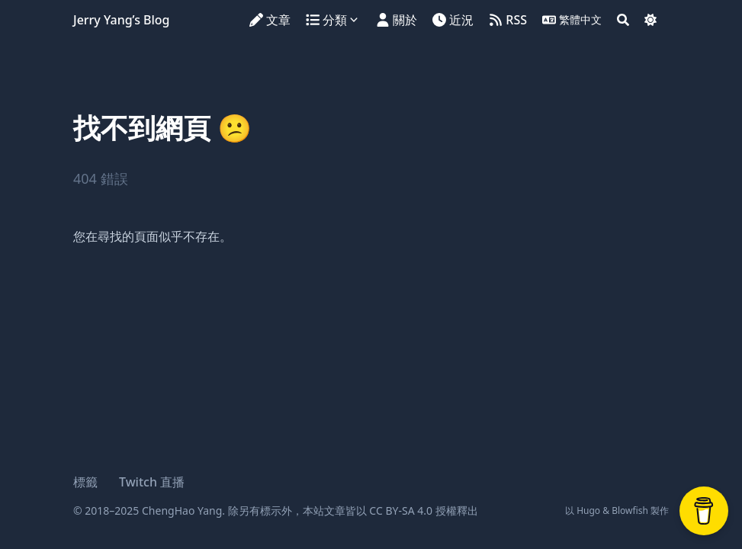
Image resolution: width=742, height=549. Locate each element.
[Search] (623, 20)
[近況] (453, 20)
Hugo (588, 510)
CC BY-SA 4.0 (400, 510)
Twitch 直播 (152, 482)
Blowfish (630, 510)
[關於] (396, 20)
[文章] (270, 20)
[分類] (335, 20)
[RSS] (508, 20)
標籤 (85, 482)
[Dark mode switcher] (650, 20)
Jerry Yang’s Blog (121, 19)
